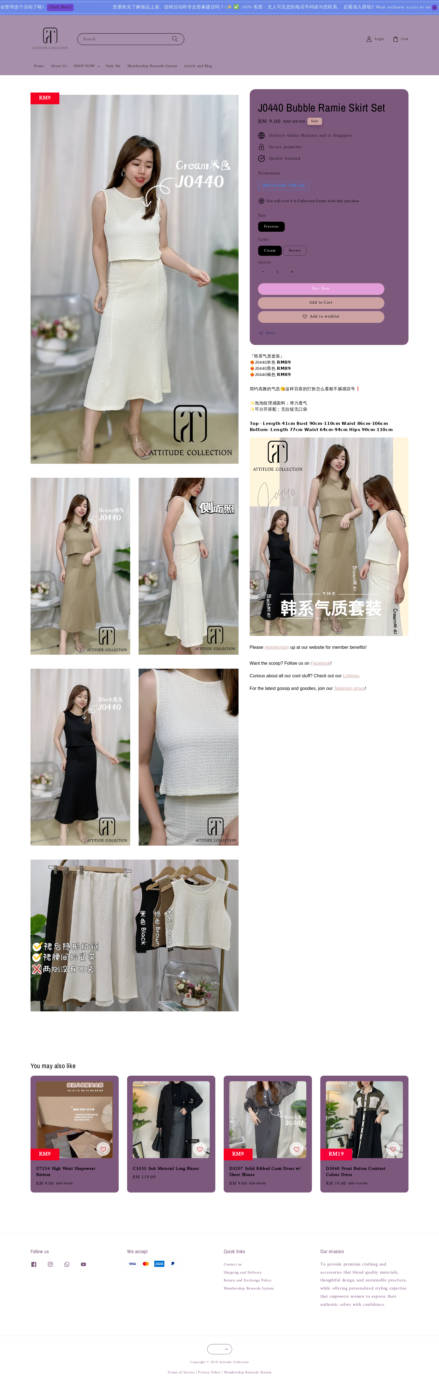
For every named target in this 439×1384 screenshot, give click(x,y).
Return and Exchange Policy (248, 1280)
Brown (295, 250)
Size (262, 215)
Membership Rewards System (152, 66)
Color (263, 239)
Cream (270, 250)
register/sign (277, 647)
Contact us (233, 1265)
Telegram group (349, 688)
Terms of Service (181, 1372)
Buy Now (321, 288)
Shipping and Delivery (243, 1272)
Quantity (265, 262)
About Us (59, 66)
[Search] (175, 39)
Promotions (269, 173)
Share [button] (266, 333)
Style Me (113, 66)
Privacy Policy (209, 1372)
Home (39, 66)
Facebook (320, 663)
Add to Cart (321, 302)
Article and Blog (198, 66)
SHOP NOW (84, 66)
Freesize (271, 226)
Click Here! (79, 7)
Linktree (351, 675)
